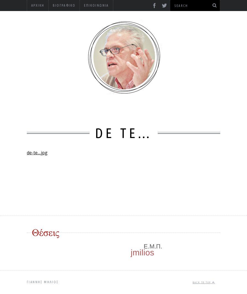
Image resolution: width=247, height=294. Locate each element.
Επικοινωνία (96, 5)
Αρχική (37, 5)
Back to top (204, 282)
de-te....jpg (37, 153)
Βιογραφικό (64, 5)
